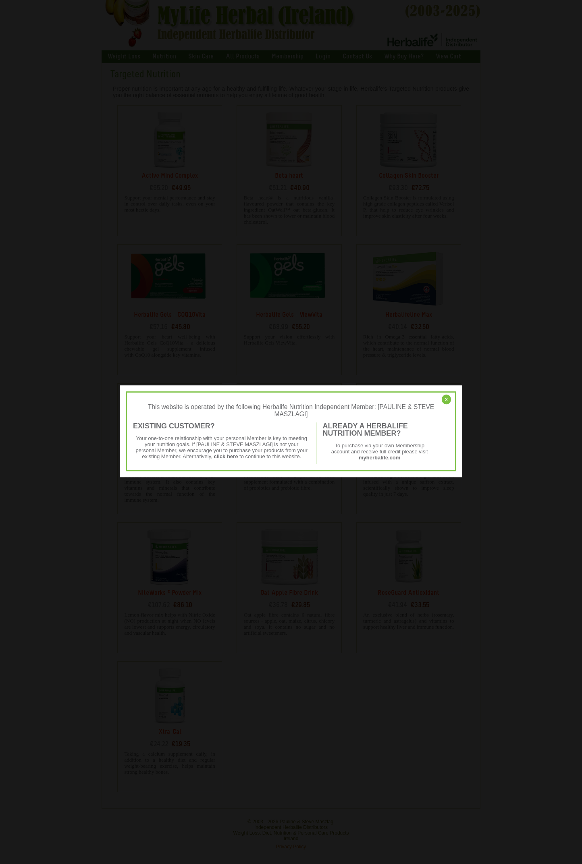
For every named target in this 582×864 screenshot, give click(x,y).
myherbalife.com (379, 458)
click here (226, 456)
